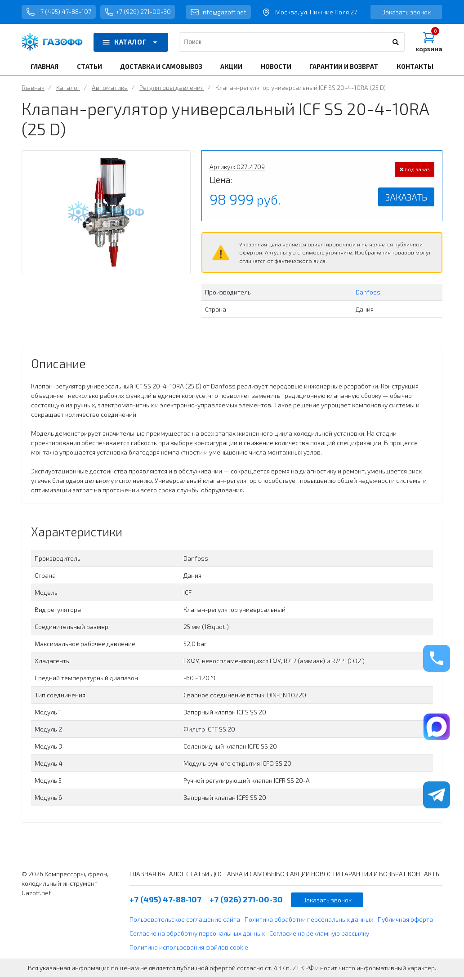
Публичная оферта (405, 919)
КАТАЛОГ (131, 42)
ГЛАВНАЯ (44, 66)
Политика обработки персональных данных (309, 919)
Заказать (406, 197)
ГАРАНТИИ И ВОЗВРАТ (343, 66)
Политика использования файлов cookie (188, 947)
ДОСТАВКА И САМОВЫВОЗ (161, 66)
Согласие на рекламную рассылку (319, 933)
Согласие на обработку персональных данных (197, 933)
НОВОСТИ (276, 66)
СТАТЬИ (89, 66)
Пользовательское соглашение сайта (184, 919)
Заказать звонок (406, 12)
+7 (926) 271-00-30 (138, 12)
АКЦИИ (231, 66)
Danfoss (368, 292)
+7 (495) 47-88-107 (59, 12)
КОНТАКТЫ (415, 66)
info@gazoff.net (220, 12)
